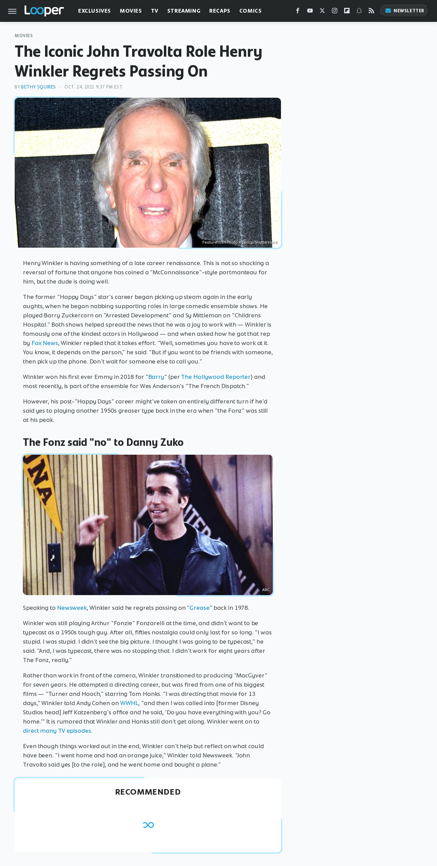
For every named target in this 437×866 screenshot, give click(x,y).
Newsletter (404, 11)
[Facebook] (297, 12)
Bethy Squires (38, 87)
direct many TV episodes (57, 731)
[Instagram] (334, 12)
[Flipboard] (346, 12)
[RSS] (371, 12)
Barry (156, 377)
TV (154, 10)
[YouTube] (310, 12)
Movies (131, 10)
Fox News (44, 343)
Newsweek (72, 608)
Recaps (219, 10)
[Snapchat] (359, 12)
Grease (199, 608)
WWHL (129, 703)
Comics (250, 10)
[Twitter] (322, 12)
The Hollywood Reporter (216, 377)
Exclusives (94, 10)
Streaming (183, 10)
